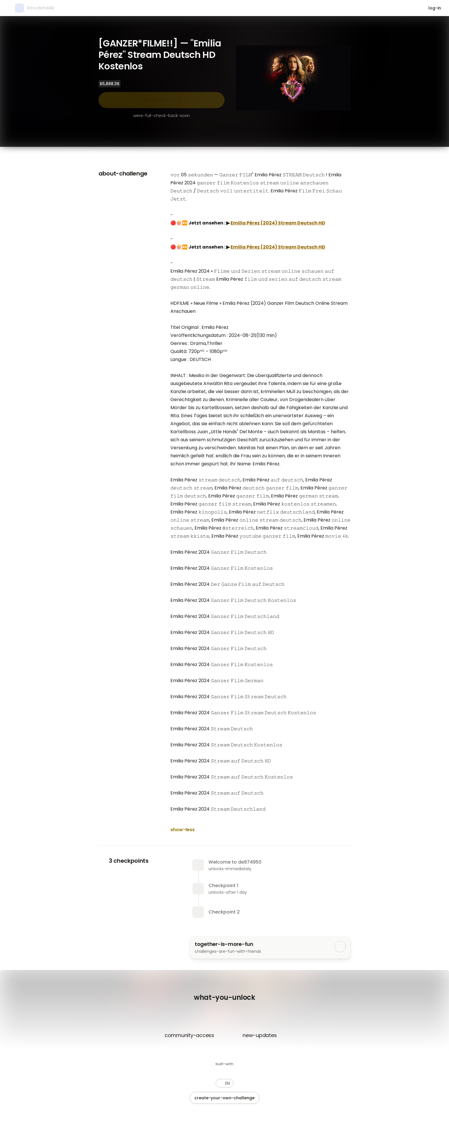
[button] (225, 1083)
